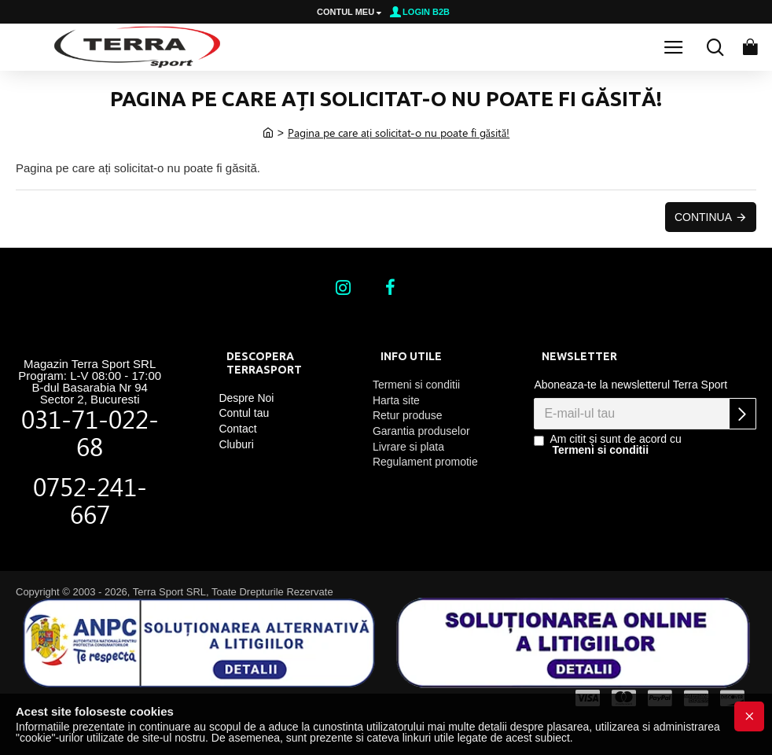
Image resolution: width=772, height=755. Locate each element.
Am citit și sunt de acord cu (607, 444)
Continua (703, 217)
